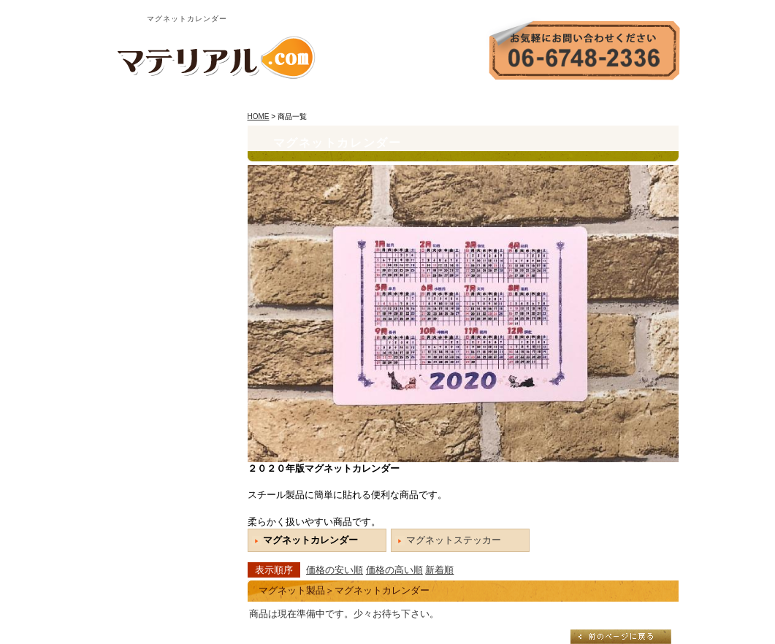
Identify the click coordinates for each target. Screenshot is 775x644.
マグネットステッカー (453, 539)
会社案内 (504, 98)
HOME (452, 98)
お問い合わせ (571, 98)
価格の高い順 (394, 569)
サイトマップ (647, 98)
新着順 (439, 569)
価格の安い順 (334, 569)
